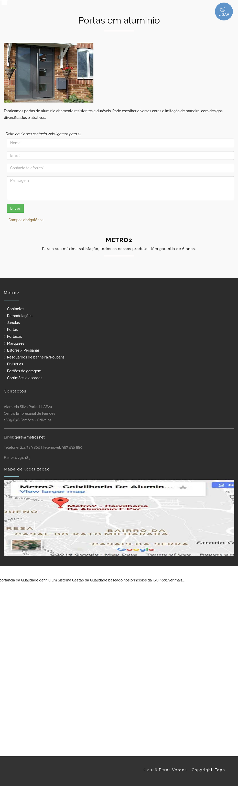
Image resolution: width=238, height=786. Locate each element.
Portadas (14, 336)
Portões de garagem (24, 371)
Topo (220, 770)
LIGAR (224, 11)
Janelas (13, 323)
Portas (12, 330)
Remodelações (20, 316)
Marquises (15, 343)
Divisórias (15, 364)
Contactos (15, 309)
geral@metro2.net (30, 437)
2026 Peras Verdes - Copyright (180, 770)
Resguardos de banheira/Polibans (35, 357)
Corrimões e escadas (24, 378)
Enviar (15, 208)
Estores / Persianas (23, 350)
